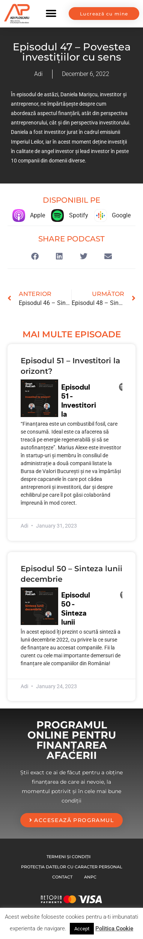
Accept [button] (81, 928)
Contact (62, 877)
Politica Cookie (114, 928)
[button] (51, 13)
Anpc (90, 877)
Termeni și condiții (68, 856)
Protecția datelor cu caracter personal (71, 866)
